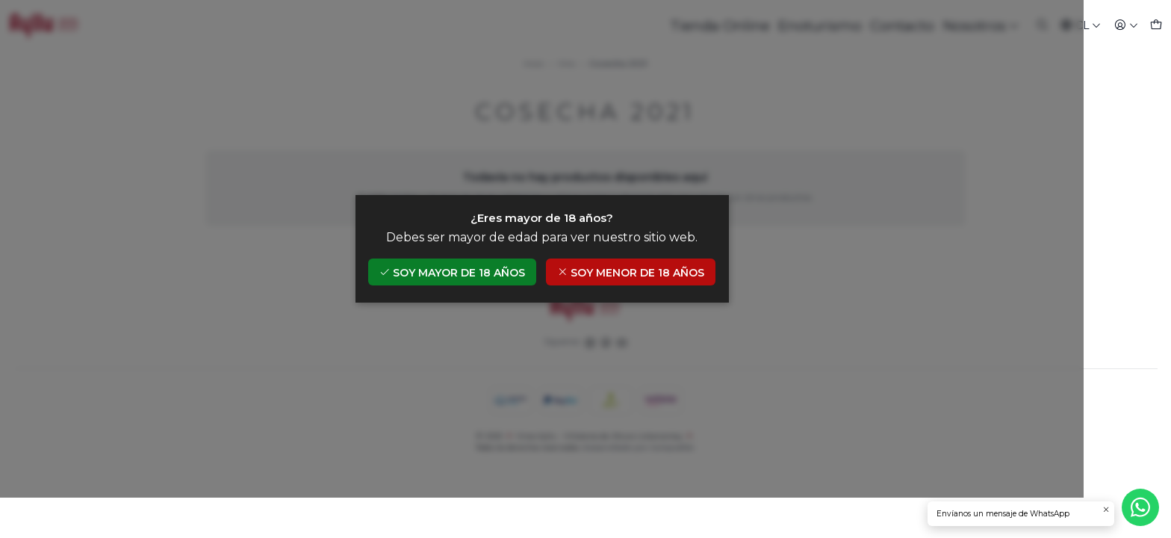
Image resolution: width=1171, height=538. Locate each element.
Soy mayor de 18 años (495, 292)
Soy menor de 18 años (674, 292)
